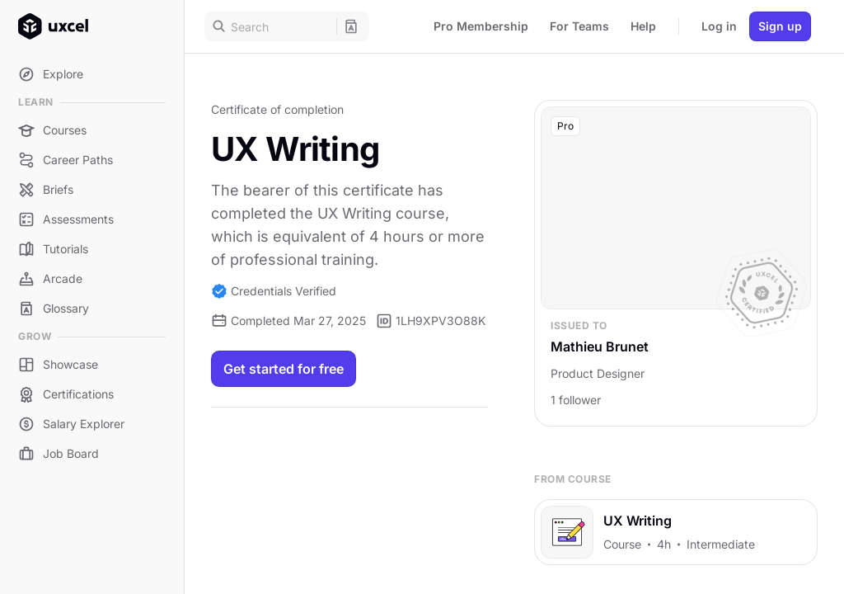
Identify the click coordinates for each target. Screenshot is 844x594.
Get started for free (283, 369)
